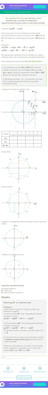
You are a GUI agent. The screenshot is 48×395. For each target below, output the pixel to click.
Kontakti (6, 392)
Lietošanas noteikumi (15, 392)
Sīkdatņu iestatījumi (39, 392)
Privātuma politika (27, 392)
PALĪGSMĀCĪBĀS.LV (39, 7)
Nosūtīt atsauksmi (24, 369)
